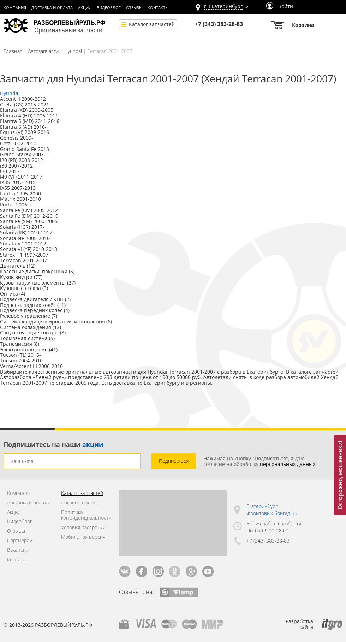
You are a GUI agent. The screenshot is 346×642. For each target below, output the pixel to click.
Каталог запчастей (152, 24)
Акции (84, 7)
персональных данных (287, 464)
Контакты (158, 7)
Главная (13, 51)
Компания (15, 7)
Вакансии (18, 550)
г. (223, 7)
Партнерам (19, 541)
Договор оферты (80, 503)
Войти (279, 6)
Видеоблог (109, 7)
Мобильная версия (83, 537)
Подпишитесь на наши (53, 444)
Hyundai (73, 51)
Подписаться (174, 460)
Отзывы (134, 7)
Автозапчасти (43, 51)
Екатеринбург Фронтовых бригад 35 (271, 509)
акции (92, 444)
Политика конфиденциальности (84, 515)
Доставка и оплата (52, 7)
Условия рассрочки (83, 528)
